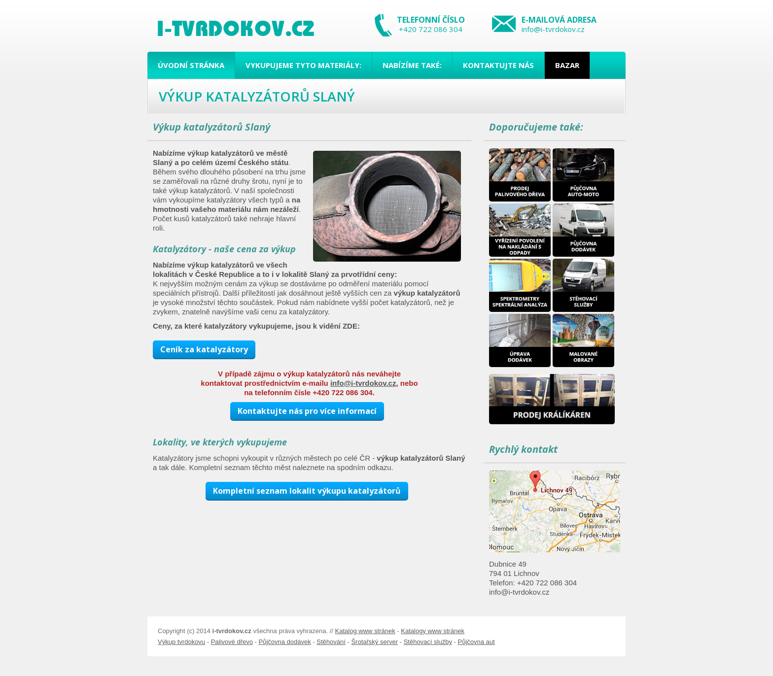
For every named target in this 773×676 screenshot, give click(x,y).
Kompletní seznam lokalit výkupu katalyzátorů (307, 490)
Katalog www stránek (365, 631)
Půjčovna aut (475, 641)
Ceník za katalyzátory (204, 349)
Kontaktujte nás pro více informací (307, 411)
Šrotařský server (374, 641)
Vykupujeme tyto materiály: (303, 65)
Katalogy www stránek (432, 631)
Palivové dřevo (232, 641)
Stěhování (331, 641)
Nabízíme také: (412, 65)
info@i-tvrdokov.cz (553, 29)
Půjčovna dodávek (285, 641)
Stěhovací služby (428, 641)
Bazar (567, 65)
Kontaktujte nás (498, 65)
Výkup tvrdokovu (181, 641)
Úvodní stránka (191, 65)
